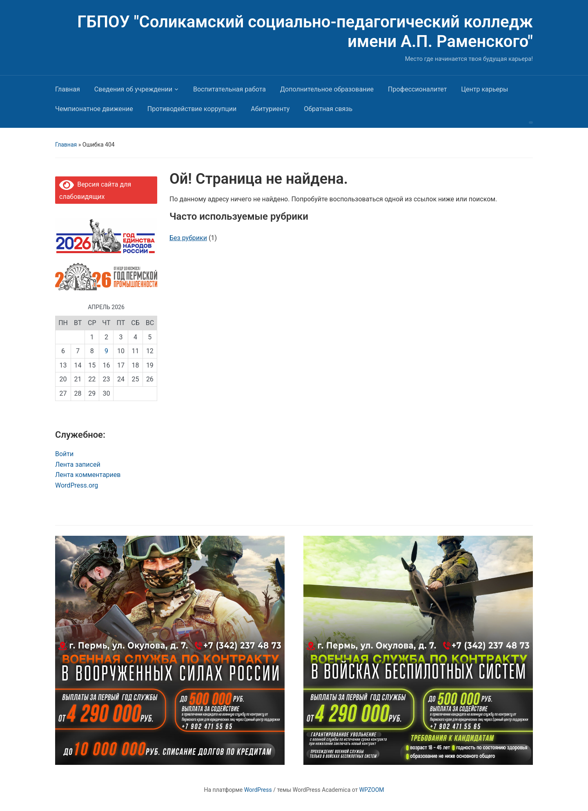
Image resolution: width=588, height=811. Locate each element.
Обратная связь (328, 109)
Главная (67, 89)
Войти (64, 454)
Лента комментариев (87, 475)
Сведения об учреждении (133, 89)
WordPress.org (76, 485)
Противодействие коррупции (192, 109)
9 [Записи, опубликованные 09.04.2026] (106, 351)
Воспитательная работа (229, 89)
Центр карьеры (484, 89)
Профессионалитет (417, 89)
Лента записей (77, 464)
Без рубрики (188, 238)
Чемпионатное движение (94, 109)
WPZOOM (371, 789)
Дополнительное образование (327, 89)
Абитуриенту (270, 109)
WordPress (258, 789)
